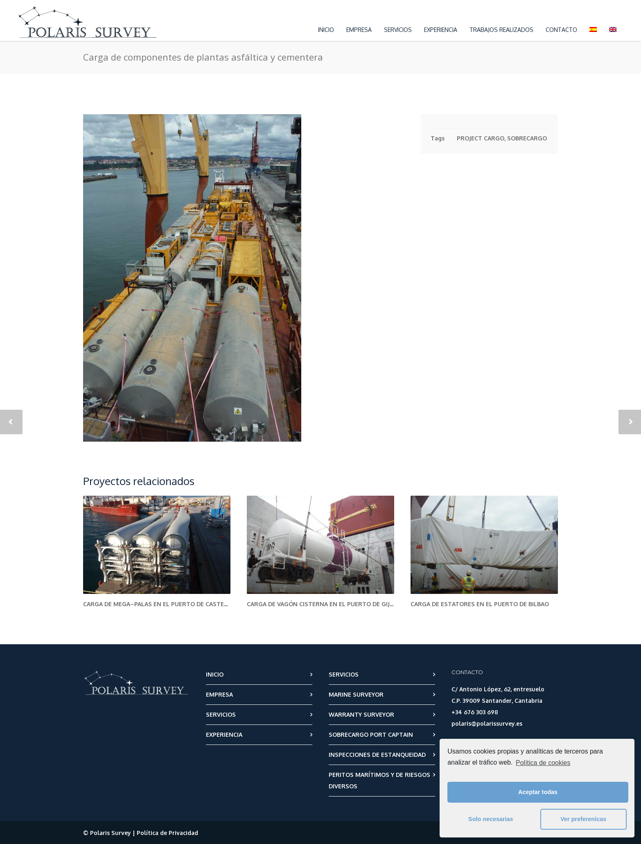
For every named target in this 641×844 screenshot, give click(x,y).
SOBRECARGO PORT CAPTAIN (371, 734)
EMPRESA (359, 29)
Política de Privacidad (167, 832)
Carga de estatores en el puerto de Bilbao (480, 603)
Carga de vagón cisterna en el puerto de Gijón (323, 603)
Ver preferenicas (583, 819)
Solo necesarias (490, 819)
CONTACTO (561, 29)
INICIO (326, 29)
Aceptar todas (537, 792)
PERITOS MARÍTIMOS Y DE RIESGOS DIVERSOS (379, 780)
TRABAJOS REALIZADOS (501, 29)
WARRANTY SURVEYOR (361, 714)
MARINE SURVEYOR (356, 694)
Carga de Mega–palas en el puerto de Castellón (161, 603)
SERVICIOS (398, 29)
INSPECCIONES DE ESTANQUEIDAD (377, 754)
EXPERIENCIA (440, 29)
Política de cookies (543, 762)
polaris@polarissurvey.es (486, 723)
